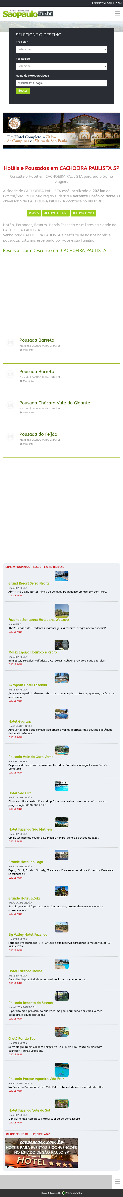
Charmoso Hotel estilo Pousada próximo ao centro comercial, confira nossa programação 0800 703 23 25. (57, 803)
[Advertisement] (61, 296)
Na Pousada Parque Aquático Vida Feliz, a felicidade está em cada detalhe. (56, 1087)
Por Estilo (22, 42)
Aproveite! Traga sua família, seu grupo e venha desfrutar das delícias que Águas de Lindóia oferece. (60, 731)
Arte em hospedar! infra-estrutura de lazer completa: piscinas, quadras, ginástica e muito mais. (61, 695)
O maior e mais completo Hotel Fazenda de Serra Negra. (44, 1118)
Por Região (23, 58)
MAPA (34, 213)
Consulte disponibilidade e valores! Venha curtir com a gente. (47, 979)
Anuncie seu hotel (16, 1134)
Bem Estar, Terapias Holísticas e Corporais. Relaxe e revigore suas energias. (56, 660)
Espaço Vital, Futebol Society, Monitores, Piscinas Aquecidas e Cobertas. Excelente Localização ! (61, 872)
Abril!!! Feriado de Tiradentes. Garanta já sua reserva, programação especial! (57, 628)
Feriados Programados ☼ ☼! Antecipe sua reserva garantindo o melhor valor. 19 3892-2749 (59, 944)
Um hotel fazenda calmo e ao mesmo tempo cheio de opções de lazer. (53, 837)
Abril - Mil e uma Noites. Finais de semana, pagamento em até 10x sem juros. (57, 591)
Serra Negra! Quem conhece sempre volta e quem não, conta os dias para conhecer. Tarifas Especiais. (55, 1048)
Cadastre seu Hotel (107, 3)
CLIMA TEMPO (83, 213)
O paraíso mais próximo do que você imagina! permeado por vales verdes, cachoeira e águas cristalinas (55, 1012)
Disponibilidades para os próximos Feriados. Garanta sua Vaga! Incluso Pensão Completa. (58, 767)
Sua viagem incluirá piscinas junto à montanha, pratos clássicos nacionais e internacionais (55, 908)
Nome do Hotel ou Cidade (32, 75)
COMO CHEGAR (55, 213)
